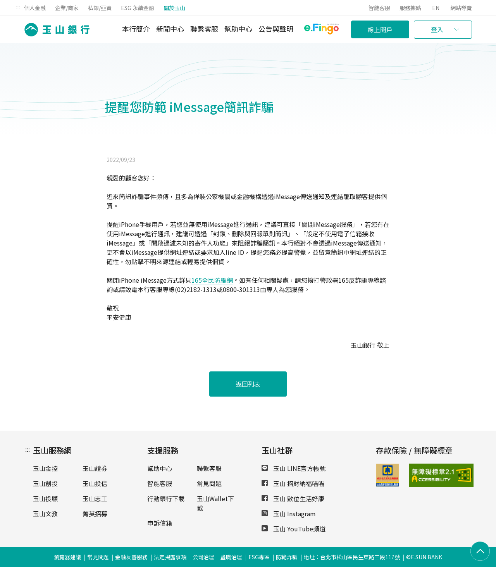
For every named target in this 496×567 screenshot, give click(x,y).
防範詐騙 (287, 557)
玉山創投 (45, 483)
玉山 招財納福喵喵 (293, 483)
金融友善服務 (131, 557)
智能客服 (379, 8)
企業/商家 (67, 8)
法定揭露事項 (170, 557)
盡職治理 (231, 557)
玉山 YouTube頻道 (294, 528)
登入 (437, 29)
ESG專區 (259, 557)
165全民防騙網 (212, 280)
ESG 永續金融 (137, 8)
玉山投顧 (45, 498)
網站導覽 (461, 8)
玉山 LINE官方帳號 (294, 468)
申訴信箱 (159, 522)
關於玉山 (174, 8)
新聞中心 (170, 29)
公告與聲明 (275, 29)
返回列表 (248, 383)
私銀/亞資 (100, 8)
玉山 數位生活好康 (293, 498)
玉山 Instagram (289, 513)
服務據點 (410, 8)
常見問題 (209, 483)
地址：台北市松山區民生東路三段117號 (352, 557)
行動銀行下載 (165, 498)
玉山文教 (45, 513)
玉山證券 (95, 468)
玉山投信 (95, 483)
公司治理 (203, 557)
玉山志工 (95, 498)
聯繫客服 (204, 29)
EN (435, 8)
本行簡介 (136, 29)
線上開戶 (380, 29)
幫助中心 (238, 29)
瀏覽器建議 (67, 557)
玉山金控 (45, 468)
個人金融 (35, 8)
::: (18, 7)
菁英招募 (95, 513)
